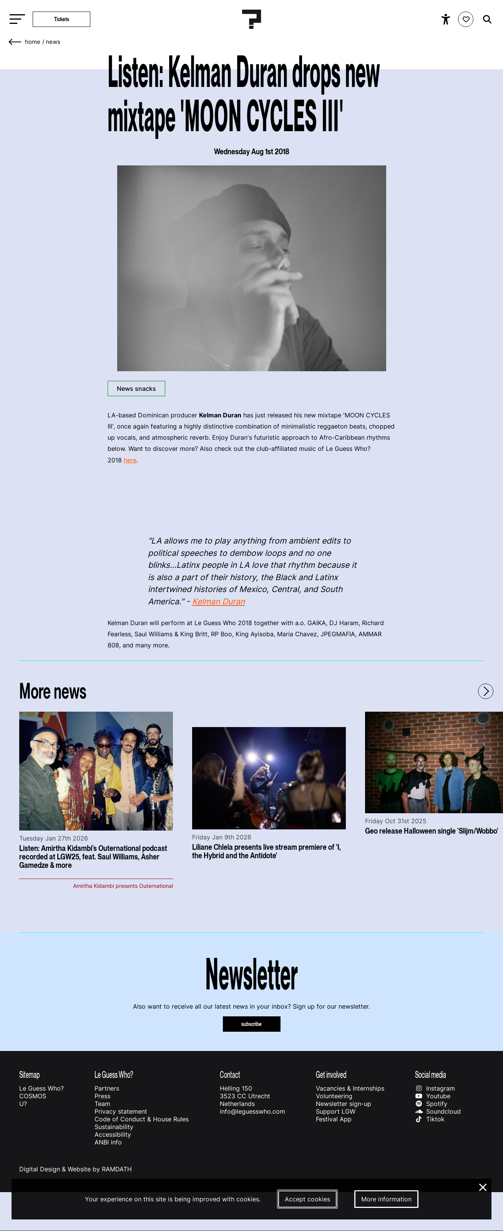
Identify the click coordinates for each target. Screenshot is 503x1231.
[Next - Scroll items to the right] (485, 691)
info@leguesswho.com (252, 1111)
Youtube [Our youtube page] (432, 1096)
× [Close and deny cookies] (483, 1186)
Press (102, 1096)
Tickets (61, 19)
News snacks (136, 388)
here (130, 460)
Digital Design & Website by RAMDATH (75, 1169)
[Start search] (485, 19)
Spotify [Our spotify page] (431, 1104)
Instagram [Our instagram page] (435, 1088)
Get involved (331, 1074)
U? (23, 1104)
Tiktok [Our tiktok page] (429, 1119)
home (32, 41)
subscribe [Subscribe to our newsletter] (251, 1024)
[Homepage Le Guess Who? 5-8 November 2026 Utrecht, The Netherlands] (251, 19)
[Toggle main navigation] (15, 19)
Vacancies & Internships (350, 1088)
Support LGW (335, 1111)
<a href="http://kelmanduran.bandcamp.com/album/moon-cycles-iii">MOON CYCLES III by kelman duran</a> (252, 498)
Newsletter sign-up (343, 1104)
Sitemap (29, 1074)
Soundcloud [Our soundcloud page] (437, 1111)
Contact (230, 1074)
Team (102, 1104)
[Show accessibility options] (447, 19)
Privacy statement (121, 1111)
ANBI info (108, 1142)
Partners (107, 1088)
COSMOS (32, 1096)
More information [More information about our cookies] (386, 1199)
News (53, 41)
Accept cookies (307, 1199)
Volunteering (334, 1096)
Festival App (334, 1119)
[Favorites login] (465, 19)
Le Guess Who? (41, 1088)
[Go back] (15, 42)
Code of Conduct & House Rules (142, 1119)
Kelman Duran (218, 601)
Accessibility (113, 1134)
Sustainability (114, 1127)
